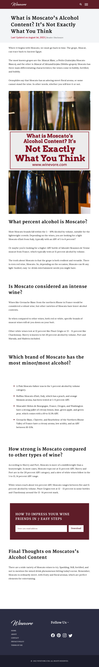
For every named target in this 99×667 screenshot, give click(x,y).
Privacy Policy (17, 642)
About (14, 634)
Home (13, 631)
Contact (15, 638)
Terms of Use (17, 645)
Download (76, 528)
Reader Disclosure (54, 37)
